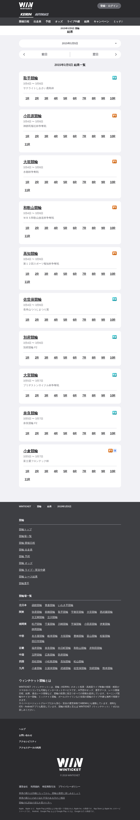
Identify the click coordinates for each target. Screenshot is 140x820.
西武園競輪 (106, 611)
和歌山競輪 (32, 208)
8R (94, 98)
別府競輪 (30, 337)
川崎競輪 (63, 623)
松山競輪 (79, 661)
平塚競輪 (76, 623)
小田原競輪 (32, 116)
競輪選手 (24, 583)
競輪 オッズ (25, 563)
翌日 (105, 54)
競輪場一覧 (25, 536)
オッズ (59, 21)
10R (112, 98)
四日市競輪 (38, 641)
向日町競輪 (64, 647)
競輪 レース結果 (28, 576)
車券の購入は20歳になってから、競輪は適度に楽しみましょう (49, 793)
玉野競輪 (37, 654)
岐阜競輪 (52, 635)
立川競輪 (52, 617)
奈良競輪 (30, 413)
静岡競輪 (37, 629)
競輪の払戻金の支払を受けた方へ (35, 802)
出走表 (37, 21)
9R (103, 98)
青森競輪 (50, 605)
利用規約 (35, 786)
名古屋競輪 (38, 635)
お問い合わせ (25, 735)
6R (75, 98)
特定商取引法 (48, 786)
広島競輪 (50, 654)
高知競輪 (30, 254)
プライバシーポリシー (69, 786)
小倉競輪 (30, 451)
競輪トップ (25, 529)
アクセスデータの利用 (30, 747)
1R (27, 98)
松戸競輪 (37, 623)
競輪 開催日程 (27, 542)
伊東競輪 (105, 623)
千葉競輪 (50, 623)
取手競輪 (30, 78)
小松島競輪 (51, 661)
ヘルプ (22, 729)
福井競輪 (37, 647)
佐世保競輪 (32, 299)
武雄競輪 (66, 668)
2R (37, 98)
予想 (48, 21)
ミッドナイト (121, 21)
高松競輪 (37, 661)
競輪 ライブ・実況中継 (32, 569)
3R (46, 98)
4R (56, 98)
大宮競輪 (30, 375)
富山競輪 (92, 635)
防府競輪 (63, 654)
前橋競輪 (50, 611)
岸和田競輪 (95, 647)
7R (84, 98)
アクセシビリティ (27, 741)
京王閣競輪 (38, 617)
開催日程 (24, 21)
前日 (34, 54)
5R (65, 98)
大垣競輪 (30, 162)
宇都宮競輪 (77, 611)
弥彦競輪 (37, 611)
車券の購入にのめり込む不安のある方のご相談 (42, 798)
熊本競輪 (107, 668)
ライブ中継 (73, 21)
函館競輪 (37, 605)
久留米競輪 (51, 668)
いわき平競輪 (65, 605)
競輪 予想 (24, 556)
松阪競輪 (105, 635)
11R (27, 144)
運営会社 (23, 786)
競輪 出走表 (25, 549)
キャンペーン (101, 21)
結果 (86, 21)
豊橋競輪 (79, 635)
